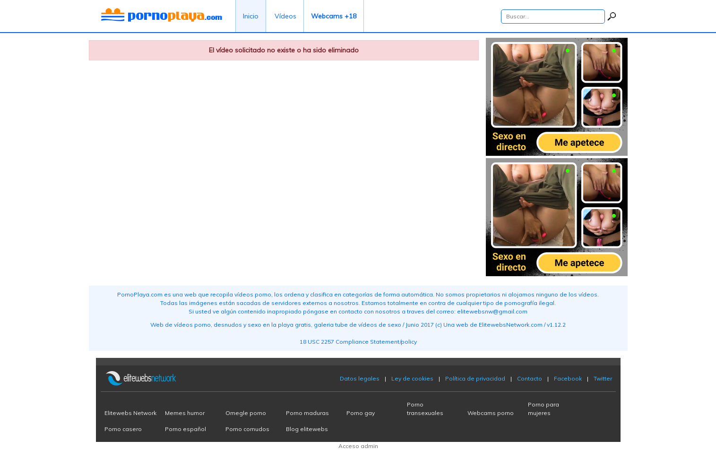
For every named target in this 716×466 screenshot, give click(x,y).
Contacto (529, 378)
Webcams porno (490, 412)
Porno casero (123, 428)
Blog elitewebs (307, 428)
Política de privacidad (475, 378)
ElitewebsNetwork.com (511, 324)
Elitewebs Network (130, 412)
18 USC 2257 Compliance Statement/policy (358, 341)
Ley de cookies (412, 378)
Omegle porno (245, 412)
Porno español (185, 428)
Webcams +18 (333, 16)
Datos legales (360, 378)
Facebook (568, 378)
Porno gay (360, 412)
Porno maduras (307, 412)
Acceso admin (358, 445)
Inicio (251, 16)
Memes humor (185, 412)
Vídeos (285, 16)
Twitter (603, 378)
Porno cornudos (247, 428)
